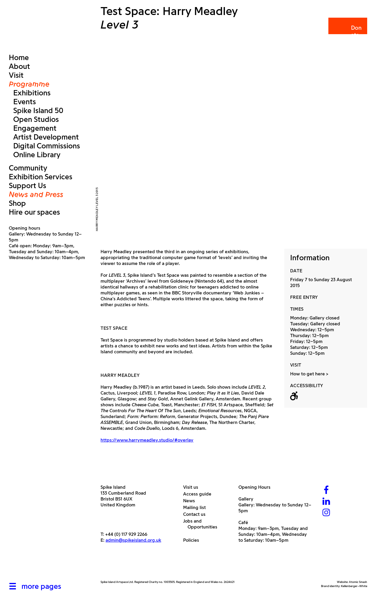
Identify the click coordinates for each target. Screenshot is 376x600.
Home (19, 57)
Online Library (37, 154)
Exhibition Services (40, 176)
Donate (347, 31)
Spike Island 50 (38, 110)
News (191, 500)
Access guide (199, 494)
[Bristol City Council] (159, 566)
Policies (193, 540)
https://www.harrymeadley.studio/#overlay (147, 440)
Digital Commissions (46, 145)
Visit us (193, 487)
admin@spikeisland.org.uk (133, 540)
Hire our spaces (34, 212)
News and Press (36, 194)
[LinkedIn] (326, 502)
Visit (16, 75)
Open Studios (36, 119)
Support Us (27, 185)
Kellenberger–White (354, 586)
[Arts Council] (115, 566)
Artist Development (46, 136)
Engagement (34, 128)
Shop (17, 203)
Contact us (196, 514)
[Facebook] (326, 490)
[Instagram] (326, 513)
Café (243, 522)
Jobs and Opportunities (202, 524)
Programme (29, 83)
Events (24, 101)
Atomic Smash (358, 582)
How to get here (307, 374)
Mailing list (197, 507)
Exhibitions (32, 92)
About (19, 66)
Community (28, 167)
